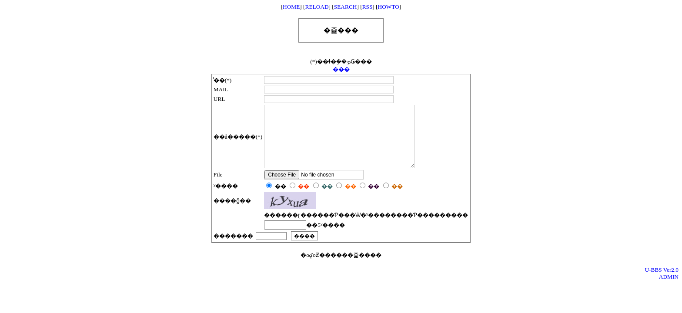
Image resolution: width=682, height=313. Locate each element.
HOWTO (388, 6)
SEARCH (345, 6)
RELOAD (317, 6)
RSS (367, 6)
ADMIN (669, 289)
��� (341, 69)
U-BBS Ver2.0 (662, 283)
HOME (291, 6)
